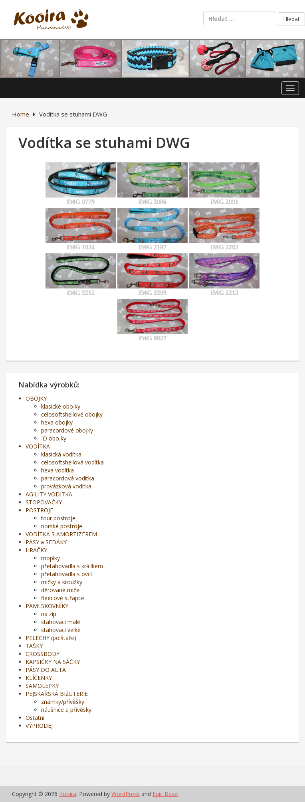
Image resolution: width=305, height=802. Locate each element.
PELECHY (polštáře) (51, 638)
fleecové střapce (62, 598)
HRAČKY (36, 550)
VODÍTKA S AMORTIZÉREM (61, 534)
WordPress (125, 794)
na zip (48, 614)
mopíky (50, 558)
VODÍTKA (38, 446)
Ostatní (35, 717)
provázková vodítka (66, 486)
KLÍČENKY (39, 678)
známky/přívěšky (62, 701)
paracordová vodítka (67, 478)
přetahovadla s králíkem (72, 566)
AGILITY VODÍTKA (49, 494)
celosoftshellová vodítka (72, 462)
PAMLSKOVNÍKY (47, 606)
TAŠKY (34, 646)
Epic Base (165, 794)
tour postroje (58, 518)
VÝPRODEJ (39, 725)
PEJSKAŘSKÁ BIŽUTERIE (57, 693)
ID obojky (53, 438)
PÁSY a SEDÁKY (46, 542)
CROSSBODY (42, 654)
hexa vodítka (57, 470)
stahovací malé (60, 622)
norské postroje (61, 526)
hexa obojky (57, 422)
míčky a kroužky (61, 582)
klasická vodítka (61, 454)
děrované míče (60, 590)
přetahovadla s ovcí (66, 574)
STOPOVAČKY (44, 502)
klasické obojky (60, 406)
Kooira (67, 794)
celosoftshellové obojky (72, 414)
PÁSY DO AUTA (46, 670)
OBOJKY (36, 398)
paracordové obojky (67, 430)
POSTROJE (39, 510)
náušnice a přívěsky (66, 709)
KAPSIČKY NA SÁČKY (53, 662)
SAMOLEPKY (42, 685)
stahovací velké (61, 630)
